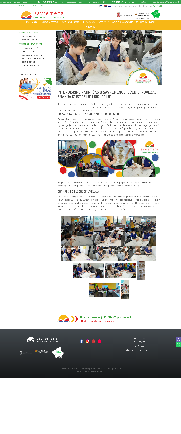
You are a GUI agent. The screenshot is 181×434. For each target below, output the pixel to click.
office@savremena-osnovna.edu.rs (139, 350)
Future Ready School (29, 52)
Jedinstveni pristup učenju (31, 48)
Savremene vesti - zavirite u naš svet (32, 6)
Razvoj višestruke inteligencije (33, 58)
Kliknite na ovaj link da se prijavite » (97, 320)
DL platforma (147, 6)
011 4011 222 (160, 6)
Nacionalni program (29, 36)
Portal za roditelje (134, 6)
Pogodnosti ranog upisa (30, 65)
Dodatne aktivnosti (28, 62)
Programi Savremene (28, 32)
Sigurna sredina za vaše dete (32, 55)
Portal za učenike (120, 6)
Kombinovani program (29, 40)
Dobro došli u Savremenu (31, 44)
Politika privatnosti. (83, 372)
